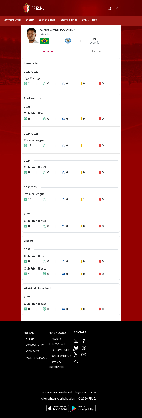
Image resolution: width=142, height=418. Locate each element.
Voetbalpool (69, 20)
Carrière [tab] (46, 51)
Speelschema (61, 356)
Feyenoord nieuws (86, 392)
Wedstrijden (47, 20)
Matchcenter (12, 20)
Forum (30, 20)
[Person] (117, 7)
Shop (30, 338)
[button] (110, 8)
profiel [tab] (97, 51)
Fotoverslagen (63, 350)
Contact (33, 351)
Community (89, 20)
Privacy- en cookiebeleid (56, 392)
